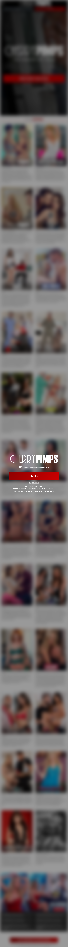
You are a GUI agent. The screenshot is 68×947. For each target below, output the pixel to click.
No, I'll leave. (34, 482)
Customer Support (48, 491)
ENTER (34, 476)
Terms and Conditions (48, 488)
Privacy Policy (35, 488)
